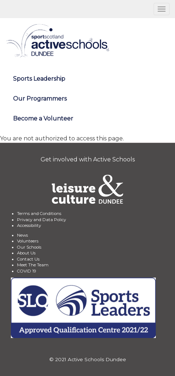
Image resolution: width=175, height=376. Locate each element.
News (22, 235)
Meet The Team (33, 264)
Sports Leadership (39, 78)
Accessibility (29, 225)
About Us (26, 252)
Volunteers (27, 241)
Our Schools (29, 247)
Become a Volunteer (43, 118)
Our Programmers (40, 98)
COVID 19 (26, 271)
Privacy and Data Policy (41, 219)
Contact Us (28, 259)
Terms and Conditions (39, 213)
